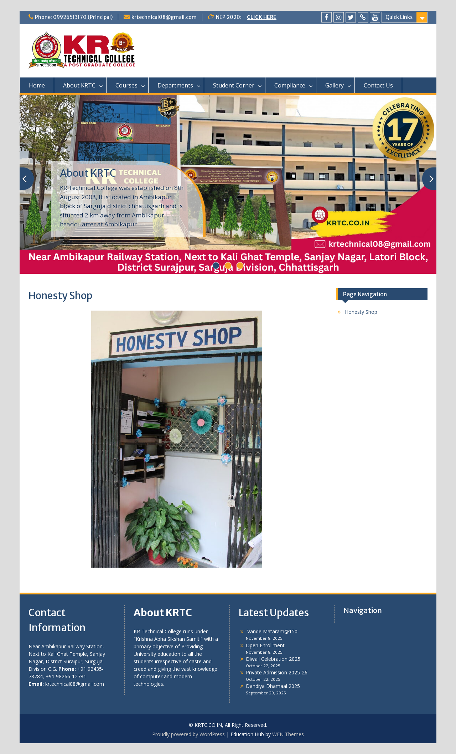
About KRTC (79, 85)
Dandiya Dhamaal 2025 (273, 686)
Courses (126, 85)
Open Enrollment (265, 645)
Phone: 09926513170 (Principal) (74, 17)
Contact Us (378, 85)
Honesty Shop (361, 311)
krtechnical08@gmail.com (164, 17)
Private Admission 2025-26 (276, 672)
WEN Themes (288, 734)
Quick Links (399, 17)
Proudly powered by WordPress (188, 734)
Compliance (289, 85)
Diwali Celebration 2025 (273, 658)
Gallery (334, 85)
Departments (175, 85)
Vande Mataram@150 (271, 631)
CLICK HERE (261, 17)
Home (37, 85)
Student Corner (233, 85)
